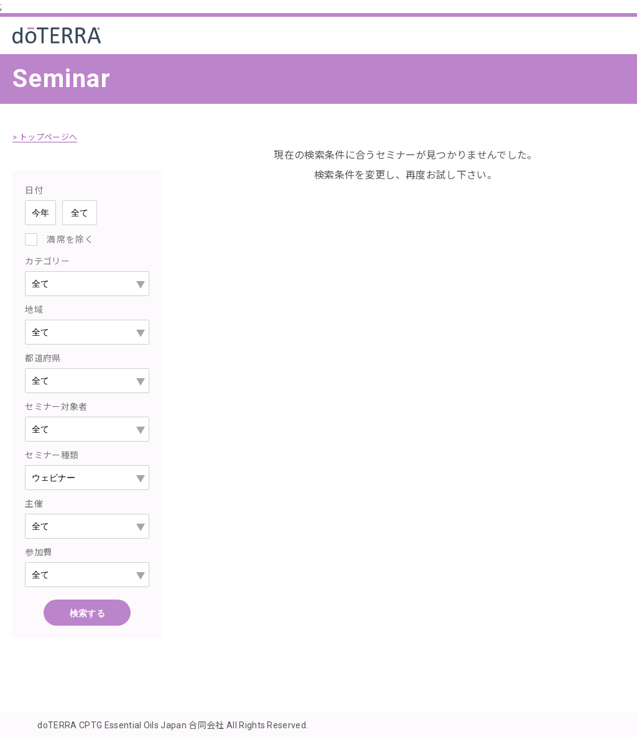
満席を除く (70, 239)
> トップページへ (47, 137)
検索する (87, 613)
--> (87, 477)
